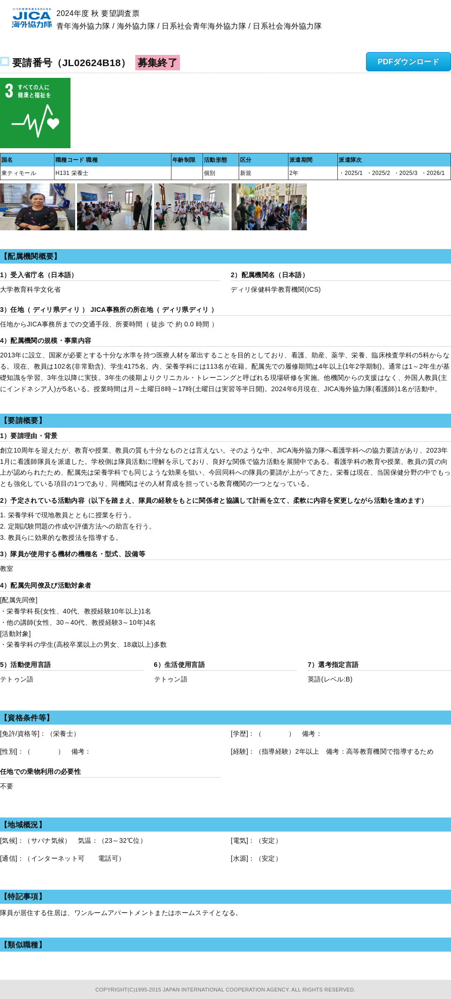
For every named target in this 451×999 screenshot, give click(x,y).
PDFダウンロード (408, 62)
